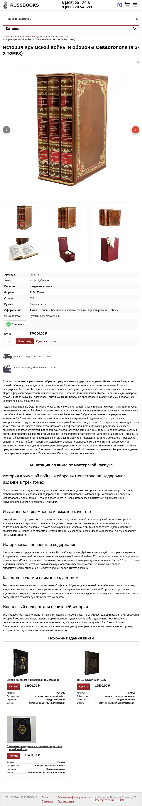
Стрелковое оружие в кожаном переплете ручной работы (34, 748)
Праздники (47, 801)
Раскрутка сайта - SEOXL (110, 800)
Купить (13, 686)
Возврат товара (66, 801)
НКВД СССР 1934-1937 (91, 679)
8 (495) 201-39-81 (77, 3)
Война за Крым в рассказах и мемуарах (33, 679)
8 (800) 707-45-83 (77, 7)
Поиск (45, 797)
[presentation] (6, 129)
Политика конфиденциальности (74, 797)
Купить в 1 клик (46, 341)
